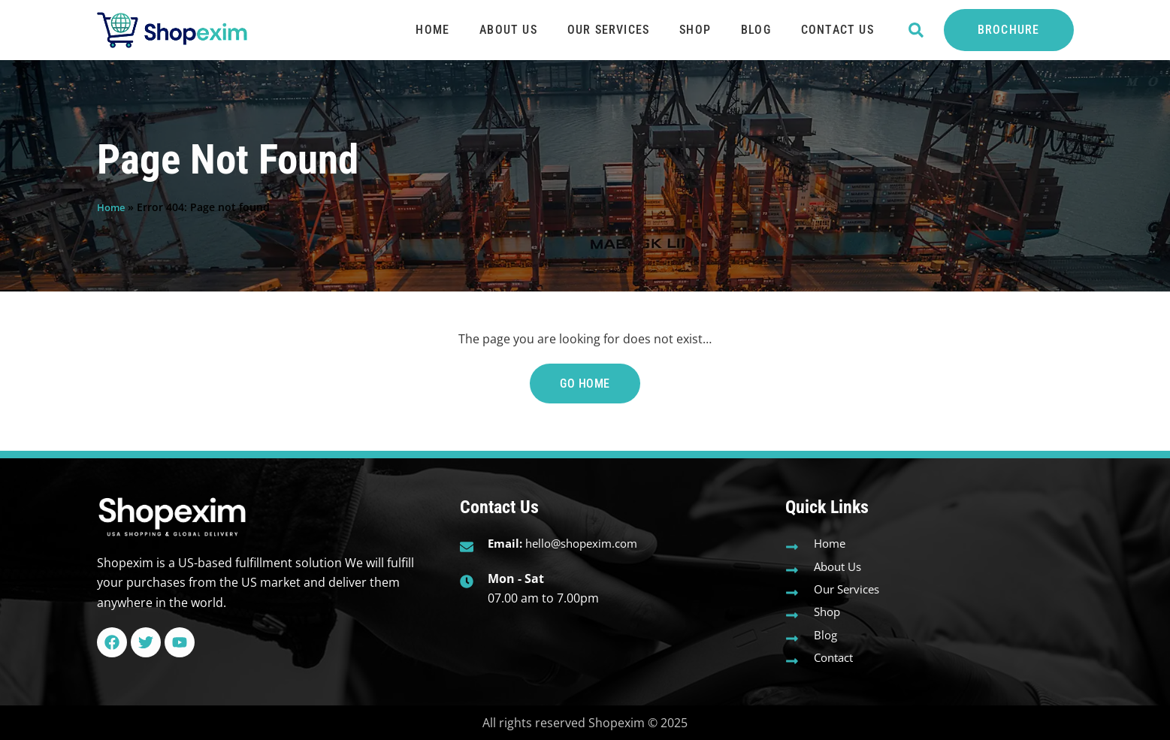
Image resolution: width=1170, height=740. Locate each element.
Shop (695, 30)
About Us (508, 30)
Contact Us (837, 30)
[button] (916, 30)
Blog (756, 30)
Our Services (608, 30)
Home (432, 30)
